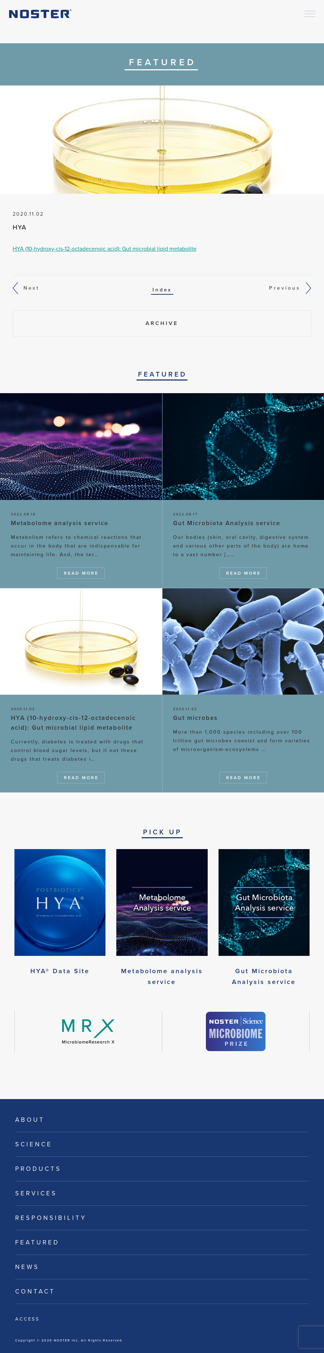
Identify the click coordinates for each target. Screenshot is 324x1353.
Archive (162, 323)
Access (27, 1318)
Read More (81, 573)
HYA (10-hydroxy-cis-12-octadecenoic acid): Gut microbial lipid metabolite (104, 249)
